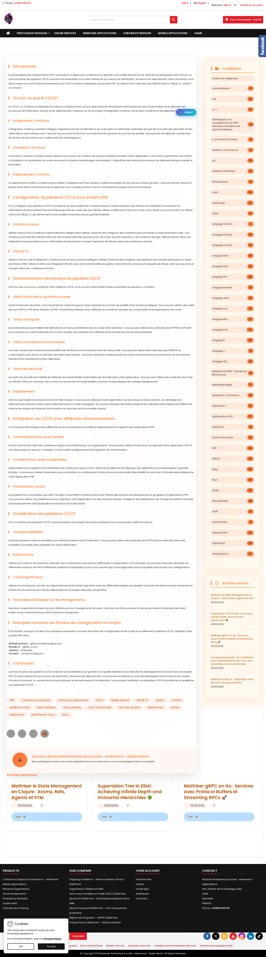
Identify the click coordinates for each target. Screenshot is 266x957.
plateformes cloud (43, 714)
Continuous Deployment (73, 700)
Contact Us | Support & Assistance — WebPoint (30, 879)
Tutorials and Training (15, 908)
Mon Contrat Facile (91, 945)
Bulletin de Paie (115, 945)
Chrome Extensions (137, 33)
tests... (66, 714)
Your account (148, 871)
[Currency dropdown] (187, 3)
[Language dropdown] (202, 3)
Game (198, 33)
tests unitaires (72, 707)
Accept (51, 946)
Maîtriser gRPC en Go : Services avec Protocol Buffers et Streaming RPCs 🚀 (233, 641)
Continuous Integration (36, 700)
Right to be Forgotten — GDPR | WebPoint (93, 917)
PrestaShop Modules (32, 33)
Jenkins (159, 700)
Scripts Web (10, 903)
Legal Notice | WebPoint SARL (86, 889)
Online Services (65, 33)
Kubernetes (17, 714)
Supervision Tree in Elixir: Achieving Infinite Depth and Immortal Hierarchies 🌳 (233, 619)
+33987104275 (22, 3)
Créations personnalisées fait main (175, 945)
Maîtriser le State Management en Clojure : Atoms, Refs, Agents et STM (233, 598)
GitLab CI (142, 700)
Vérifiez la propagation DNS (216, 945)
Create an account (251, 5)
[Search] (133, 19)
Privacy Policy (52, 938)
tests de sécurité (129, 707)
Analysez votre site (139, 945)
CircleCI (177, 700)
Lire (21, 817)
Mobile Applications (172, 33)
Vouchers (141, 898)
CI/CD (99, 700)
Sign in (227, 5)
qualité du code (19, 707)
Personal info (143, 879)
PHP (12, 700)
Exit (21, 946)
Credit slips (142, 889)
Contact (209, 871)
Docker (175, 707)
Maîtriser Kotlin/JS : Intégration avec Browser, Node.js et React (233, 683)
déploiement (155, 707)
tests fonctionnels (99, 707)
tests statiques (46, 707)
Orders (140, 884)
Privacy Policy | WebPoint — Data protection (95, 922)
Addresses (142, 893)
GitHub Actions (120, 700)
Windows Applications (99, 33)
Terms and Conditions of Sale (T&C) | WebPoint (97, 893)
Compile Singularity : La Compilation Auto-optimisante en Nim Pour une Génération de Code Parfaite (233, 663)
